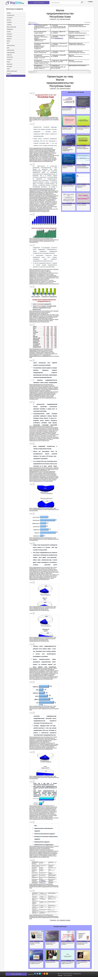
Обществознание (10, 50)
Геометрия (9, 24)
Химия (8, 68)
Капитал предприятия (81, 108)
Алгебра (8, 13)
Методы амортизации (67, 205)
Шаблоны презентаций (12, 71)
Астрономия (9, 17)
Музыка (8, 40)
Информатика (10, 29)
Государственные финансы (68, 185)
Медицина (9, 38)
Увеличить (87, 22)
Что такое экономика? (81, 205)
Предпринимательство (50, 962)
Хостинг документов (68, 975)
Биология (9, 20)
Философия (9, 66)
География (9, 22)
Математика (9, 36)
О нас (60, 973)
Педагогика (9, 54)
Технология (9, 59)
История (9, 31)
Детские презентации (11, 26)
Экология (9, 73)
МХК (8, 43)
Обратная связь (77, 973)
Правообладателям (67, 973)
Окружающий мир (11, 52)
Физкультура (9, 64)
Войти (90, 1)
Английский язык (10, 15)
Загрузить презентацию (39, 2)
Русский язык (10, 57)
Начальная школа (11, 45)
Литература (9, 33)
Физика (8, 61)
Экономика (9, 75)
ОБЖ (8, 47)
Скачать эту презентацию (60, 19)
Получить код (32, 22)
